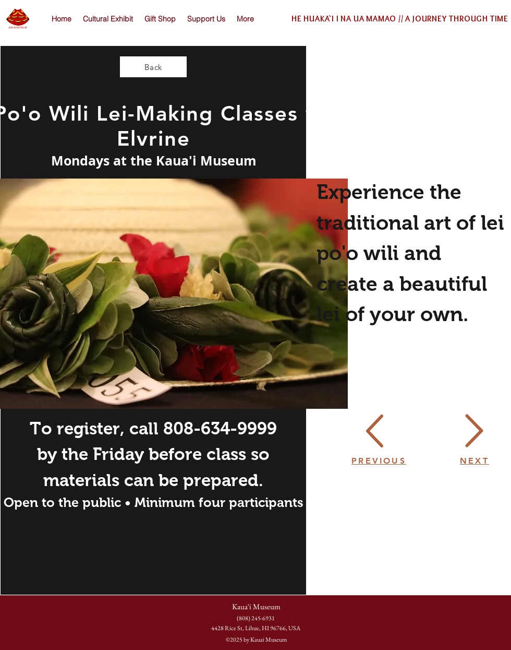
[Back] (153, 66)
